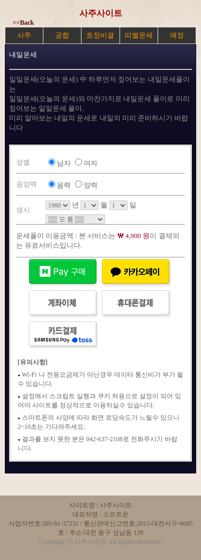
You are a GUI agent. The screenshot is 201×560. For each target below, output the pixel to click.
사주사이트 (100, 13)
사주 (24, 35)
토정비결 (100, 35)
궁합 (62, 35)
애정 (177, 35)
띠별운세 (139, 35)
